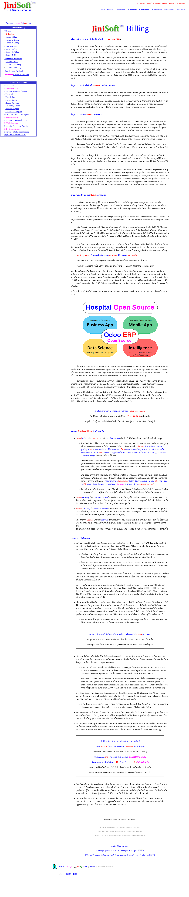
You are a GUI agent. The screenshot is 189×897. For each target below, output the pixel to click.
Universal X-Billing (13, 67)
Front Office (10, 97)
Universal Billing (12, 62)
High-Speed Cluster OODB (15, 135)
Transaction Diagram (13, 112)
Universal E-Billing (13, 64)
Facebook (9, 23)
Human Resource (12, 103)
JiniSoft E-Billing (12, 52)
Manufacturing (11, 100)
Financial (9, 94)
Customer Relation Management (17, 114)
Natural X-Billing (12, 43)
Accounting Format (12, 106)
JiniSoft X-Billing (12, 55)
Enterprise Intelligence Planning (16, 132)
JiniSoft (93, 888)
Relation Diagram (12, 109)
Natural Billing (11, 37)
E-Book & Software (21, 75)
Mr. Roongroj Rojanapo (127, 872)
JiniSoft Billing (11, 49)
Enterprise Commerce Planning (16, 126)
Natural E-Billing (12, 40)
